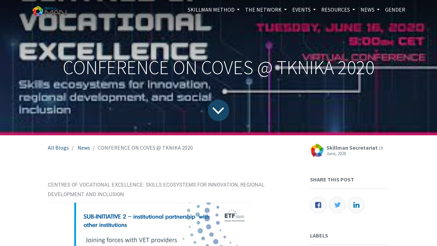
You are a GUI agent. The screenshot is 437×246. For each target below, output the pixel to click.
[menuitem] (395, 9)
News (83, 147)
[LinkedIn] (356, 205)
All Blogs (58, 147)
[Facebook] (318, 205)
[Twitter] (337, 205)
